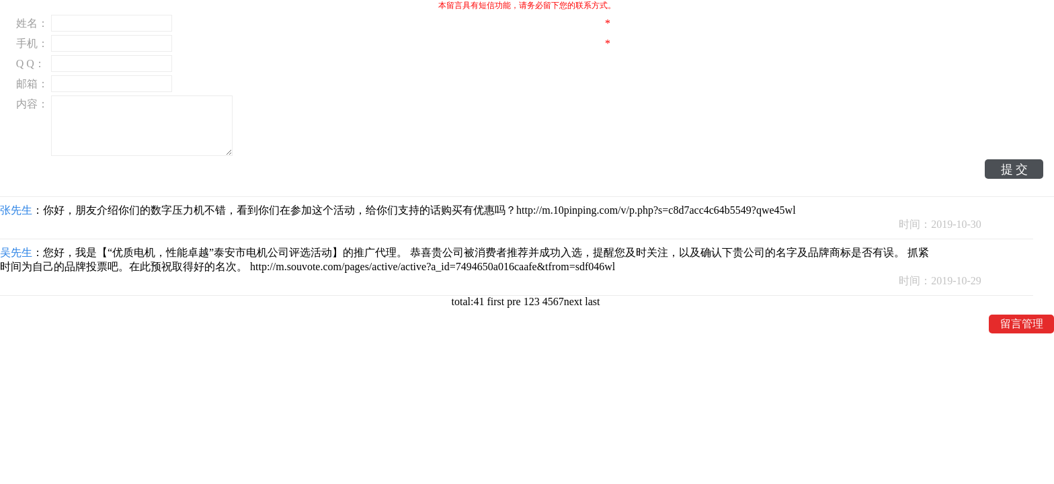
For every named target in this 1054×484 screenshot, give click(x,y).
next (574, 301)
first (497, 301)
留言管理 (1021, 323)
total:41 (469, 301)
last (593, 301)
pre (515, 301)
